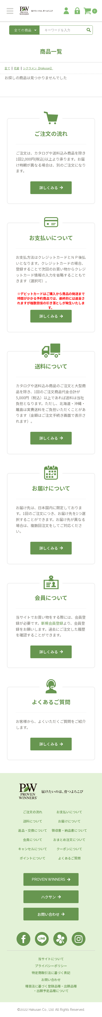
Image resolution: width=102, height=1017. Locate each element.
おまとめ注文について (69, 839)
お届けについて (69, 821)
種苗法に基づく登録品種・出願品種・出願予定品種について (51, 988)
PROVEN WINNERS (51, 879)
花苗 (16, 68)
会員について (32, 839)
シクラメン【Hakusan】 (38, 68)
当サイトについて (51, 958)
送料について (32, 821)
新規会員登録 (52, 623)
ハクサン (51, 897)
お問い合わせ (51, 914)
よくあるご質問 (69, 858)
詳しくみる (51, 187)
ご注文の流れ (32, 812)
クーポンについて (69, 848)
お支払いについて (69, 812)
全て (7, 68)
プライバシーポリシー (51, 965)
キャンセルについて (32, 848)
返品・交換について (32, 830)
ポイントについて (32, 858)
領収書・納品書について (69, 830)
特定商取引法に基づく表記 (51, 972)
